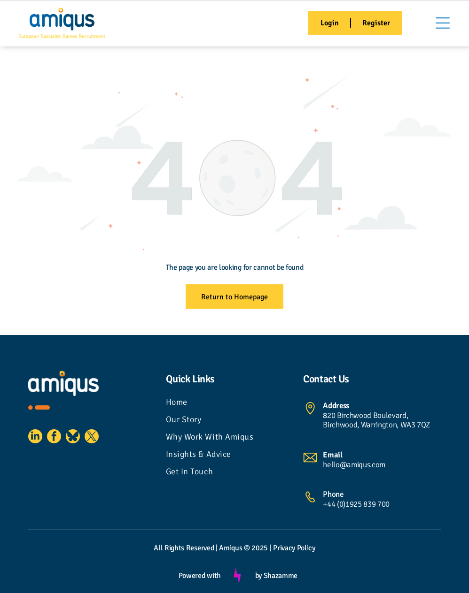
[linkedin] (35, 437)
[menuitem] (235, 403)
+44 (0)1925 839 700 (356, 504)
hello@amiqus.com (354, 465)
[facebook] (54, 437)
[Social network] (73, 437)
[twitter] (92, 437)
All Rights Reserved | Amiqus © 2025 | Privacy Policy (234, 548)
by (258, 575)
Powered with (200, 575)
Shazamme (280, 575)
